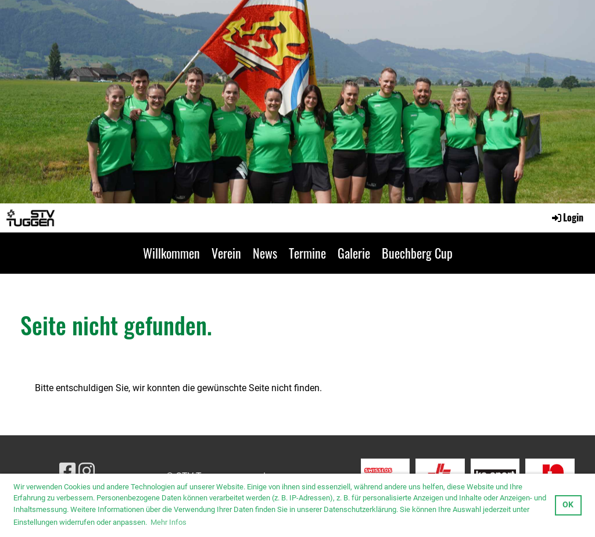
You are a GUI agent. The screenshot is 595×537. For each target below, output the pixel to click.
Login (566, 217)
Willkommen (171, 253)
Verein (226, 253)
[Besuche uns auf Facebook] (67, 471)
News (265, 253)
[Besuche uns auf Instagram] (86, 471)
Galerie (354, 253)
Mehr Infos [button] (168, 522)
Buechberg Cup (417, 253)
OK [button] (568, 505)
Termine (307, 253)
